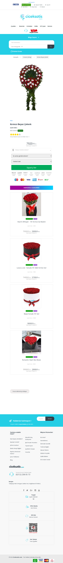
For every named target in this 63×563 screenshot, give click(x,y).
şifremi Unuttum (14, 445)
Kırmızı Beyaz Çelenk (42, 57)
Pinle (11, 120)
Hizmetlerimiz (44, 440)
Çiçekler (13, 26)
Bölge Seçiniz (32, 37)
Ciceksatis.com (17, 557)
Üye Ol (47, 5)
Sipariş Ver (31, 167)
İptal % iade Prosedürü (31, 442)
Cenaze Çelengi (27, 57)
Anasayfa (15, 57)
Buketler (22, 26)
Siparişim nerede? (14, 442)
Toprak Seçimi (29, 446)
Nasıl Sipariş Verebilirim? (16, 439)
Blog (11, 460)
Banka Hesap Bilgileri (15, 448)
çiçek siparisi (31, 2)
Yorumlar (27, 452)
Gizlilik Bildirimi (44, 456)
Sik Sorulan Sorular (45, 459)
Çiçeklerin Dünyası (30, 449)
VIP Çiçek (43, 26)
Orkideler (29, 26)
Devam (50, 419)
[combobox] (31, 150)
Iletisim (42, 7)
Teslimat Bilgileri (44, 447)
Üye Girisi (24, 7)
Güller (36, 26)
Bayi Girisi (33, 7)
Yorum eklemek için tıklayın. (19, 391)
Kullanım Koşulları (45, 453)
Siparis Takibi (38, 5)
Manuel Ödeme (26, 5)
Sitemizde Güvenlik (45, 444)
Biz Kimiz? (43, 437)
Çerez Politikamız (14, 457)
